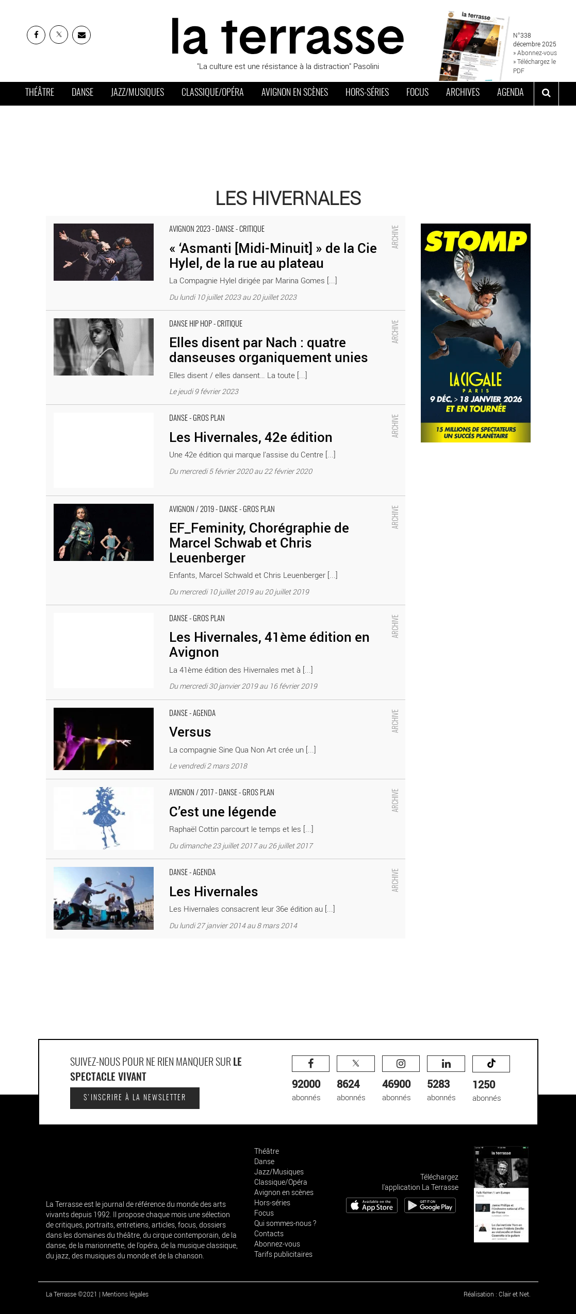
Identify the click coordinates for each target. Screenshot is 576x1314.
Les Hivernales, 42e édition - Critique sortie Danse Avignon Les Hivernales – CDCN (185, 410)
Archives (463, 93)
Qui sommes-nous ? (285, 1223)
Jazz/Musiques (137, 93)
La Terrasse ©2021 (71, 1294)
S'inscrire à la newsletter (135, 1098)
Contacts (269, 1233)
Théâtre (39, 93)
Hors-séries (367, 93)
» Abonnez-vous (535, 52)
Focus (417, 93)
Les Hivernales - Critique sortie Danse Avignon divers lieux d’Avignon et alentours (181, 864)
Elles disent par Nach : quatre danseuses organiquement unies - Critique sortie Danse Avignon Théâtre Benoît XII (218, 321)
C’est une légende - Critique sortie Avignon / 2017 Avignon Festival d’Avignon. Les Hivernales (201, 784)
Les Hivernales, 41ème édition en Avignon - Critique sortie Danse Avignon (168, 610)
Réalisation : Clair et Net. (497, 1294)
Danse (82, 93)
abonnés (311, 1078)
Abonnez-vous (277, 1244)
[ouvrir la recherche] (546, 94)
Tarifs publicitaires (283, 1254)
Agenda (510, 93)
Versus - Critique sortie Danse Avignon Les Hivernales (136, 705)
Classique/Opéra (213, 93)
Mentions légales (125, 1294)
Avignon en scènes (294, 93)
